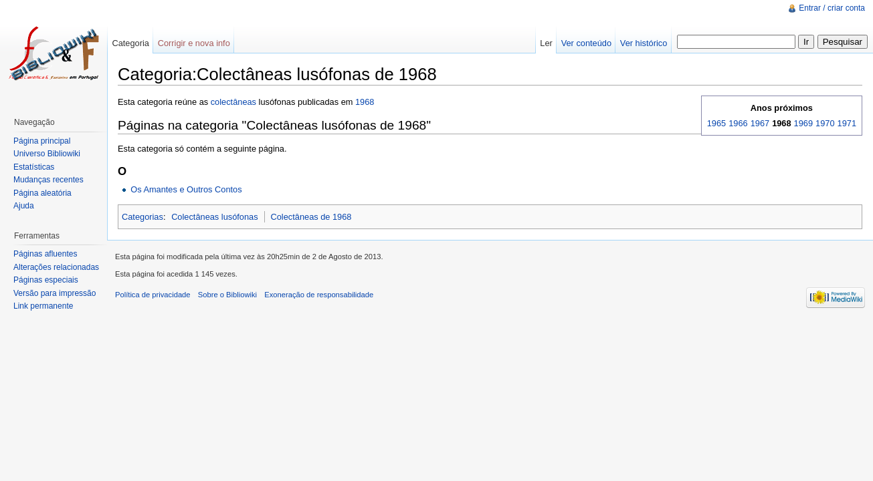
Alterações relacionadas (56, 267)
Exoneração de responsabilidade (318, 295)
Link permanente (43, 306)
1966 (738, 123)
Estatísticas (33, 167)
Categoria (130, 43)
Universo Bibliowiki (46, 153)
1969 (803, 123)
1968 (364, 102)
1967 (760, 123)
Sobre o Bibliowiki (227, 295)
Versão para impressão (54, 293)
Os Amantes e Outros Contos (185, 189)
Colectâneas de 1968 (311, 217)
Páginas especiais (45, 280)
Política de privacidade (153, 295)
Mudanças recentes (48, 179)
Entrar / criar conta (832, 8)
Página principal (41, 141)
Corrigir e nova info (194, 43)
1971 (847, 123)
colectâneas (233, 102)
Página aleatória (42, 193)
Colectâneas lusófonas (214, 217)
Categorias (142, 217)
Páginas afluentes (45, 254)
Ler (546, 43)
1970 (824, 123)
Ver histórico (643, 43)
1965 (716, 123)
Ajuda (23, 205)
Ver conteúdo (586, 43)
